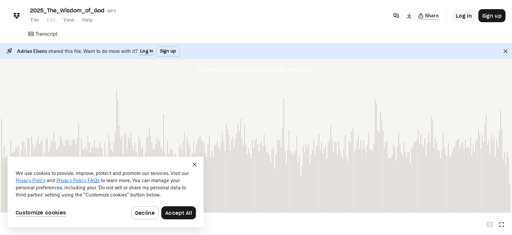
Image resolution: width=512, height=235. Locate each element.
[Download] (409, 15)
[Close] (505, 51)
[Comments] (396, 15)
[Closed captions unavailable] (490, 224)
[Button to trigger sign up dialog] (491, 15)
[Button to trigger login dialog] (464, 15)
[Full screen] (501, 224)
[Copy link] (428, 16)
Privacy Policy (30, 180)
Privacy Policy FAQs (78, 180)
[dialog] (106, 192)
